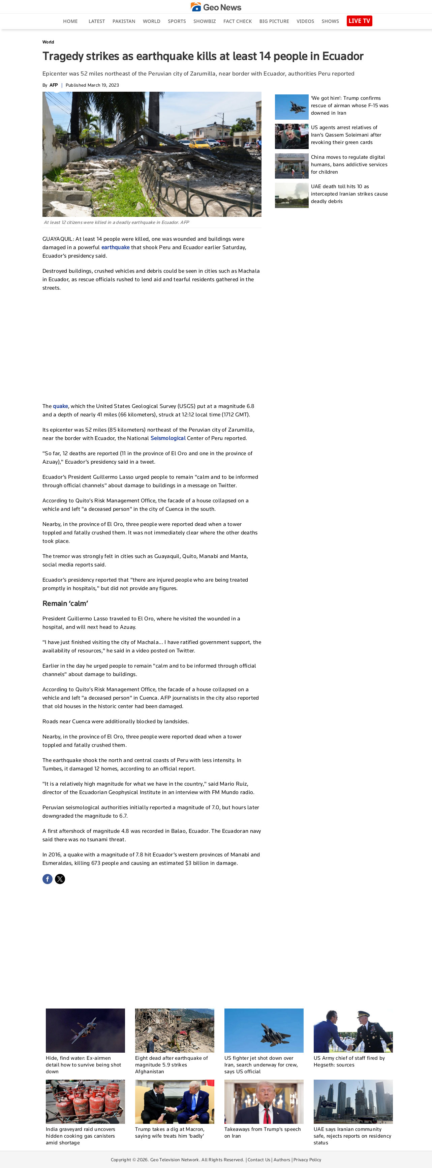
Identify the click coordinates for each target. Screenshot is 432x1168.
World (151, 21)
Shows (330, 21)
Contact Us (259, 1159)
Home (70, 21)
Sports (177, 21)
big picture (274, 21)
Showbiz (204, 21)
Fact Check (237, 21)
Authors (282, 1159)
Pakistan (124, 21)
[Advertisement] (152, 346)
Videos (305, 21)
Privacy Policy (307, 1159)
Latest (97, 21)
